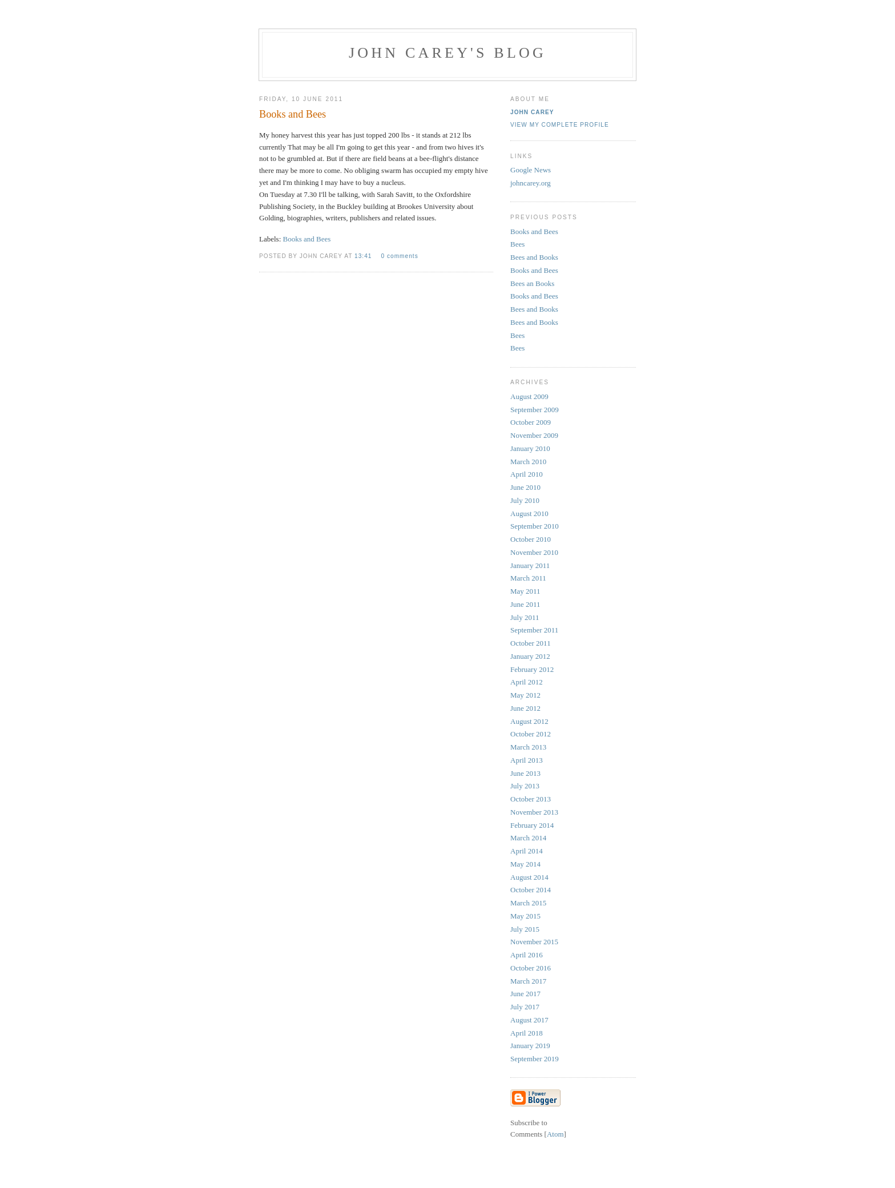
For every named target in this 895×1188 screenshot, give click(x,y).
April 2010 (526, 474)
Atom (555, 1134)
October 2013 (530, 799)
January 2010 (530, 448)
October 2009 (530, 422)
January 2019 (530, 1045)
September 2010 (534, 526)
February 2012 (532, 669)
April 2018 (526, 1033)
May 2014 (525, 864)
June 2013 (525, 773)
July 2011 (524, 617)
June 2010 (525, 487)
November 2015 (534, 941)
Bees (517, 244)
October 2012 (530, 734)
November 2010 (534, 552)
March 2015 (528, 903)
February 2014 (532, 825)
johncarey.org (530, 183)
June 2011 (525, 604)
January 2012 (530, 656)
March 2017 (528, 981)
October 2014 (530, 889)
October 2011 (530, 643)
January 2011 (530, 565)
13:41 (364, 256)
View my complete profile (559, 125)
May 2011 (525, 591)
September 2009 (534, 409)
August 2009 (529, 396)
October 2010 (530, 539)
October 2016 (530, 968)
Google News (530, 170)
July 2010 (524, 500)
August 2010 (529, 513)
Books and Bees (307, 239)
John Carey (532, 112)
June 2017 (525, 993)
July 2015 (524, 929)
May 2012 (525, 695)
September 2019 (534, 1058)
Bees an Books (532, 283)
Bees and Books (534, 257)
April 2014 (526, 851)
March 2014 (528, 837)
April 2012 (526, 682)
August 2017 (529, 1020)
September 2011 (534, 630)
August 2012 (529, 721)
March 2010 (528, 461)
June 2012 (525, 708)
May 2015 (525, 916)
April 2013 (526, 760)
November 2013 (534, 812)
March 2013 (528, 747)
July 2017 (524, 1006)
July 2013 (524, 786)
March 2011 (528, 578)
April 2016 (526, 955)
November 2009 (534, 435)
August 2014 (529, 877)
